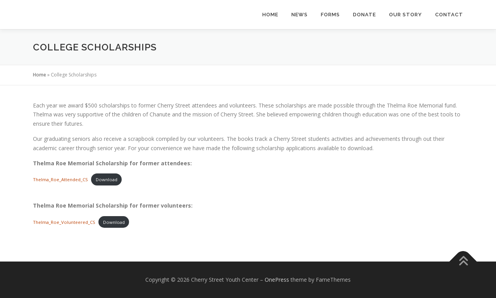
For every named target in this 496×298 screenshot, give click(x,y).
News (299, 14)
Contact (449, 14)
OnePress (277, 279)
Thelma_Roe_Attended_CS (60, 179)
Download (106, 179)
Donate (364, 14)
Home (270, 14)
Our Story (405, 14)
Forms (330, 14)
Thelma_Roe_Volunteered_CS (64, 222)
